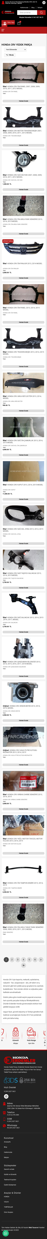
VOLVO (6, 1202)
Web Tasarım (33, 1227)
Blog (32, 7)
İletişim (40, 7)
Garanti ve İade (9, 1169)
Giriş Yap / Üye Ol (8, 23)
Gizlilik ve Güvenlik (10, 1174)
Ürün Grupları (8, 1212)
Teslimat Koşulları (10, 1180)
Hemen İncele (23, 101)
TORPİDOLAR (8, 1207)
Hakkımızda (24, 7)
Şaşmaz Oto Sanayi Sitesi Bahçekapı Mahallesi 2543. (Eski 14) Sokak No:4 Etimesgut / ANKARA (21, 2)
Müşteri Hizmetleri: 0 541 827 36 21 (31, 17)
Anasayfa (7, 1142)
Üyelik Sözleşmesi (10, 1185)
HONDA (6, 1197)
